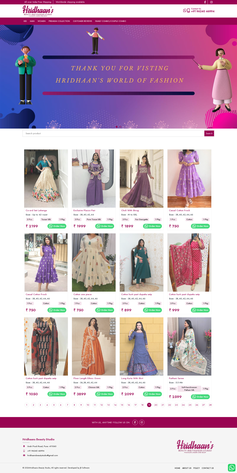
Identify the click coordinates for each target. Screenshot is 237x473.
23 (176, 405)
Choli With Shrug (130, 212)
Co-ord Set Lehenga (36, 212)
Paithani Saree (176, 380)
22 (169, 405)
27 (203, 405)
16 (129, 405)
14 (115, 405)
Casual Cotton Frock (179, 212)
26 (196, 405)
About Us (186, 468)
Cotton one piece (82, 296)
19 (149, 405)
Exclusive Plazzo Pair (84, 212)
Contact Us (208, 468)
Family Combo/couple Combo (110, 21)
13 (108, 405)
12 (101, 405)
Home (177, 468)
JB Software (84, 467)
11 (95, 405)
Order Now (57, 227)
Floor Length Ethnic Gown (87, 380)
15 (122, 405)
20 (155, 405)
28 (210, 405)
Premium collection (59, 21)
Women (41, 21)
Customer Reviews (82, 21)
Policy (196, 468)
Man (32, 21)
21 (163, 405)
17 (135, 405)
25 (190, 405)
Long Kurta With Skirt (132, 380)
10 (88, 405)
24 (183, 405)
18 (142, 405)
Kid (25, 21)
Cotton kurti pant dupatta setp (136, 296)
